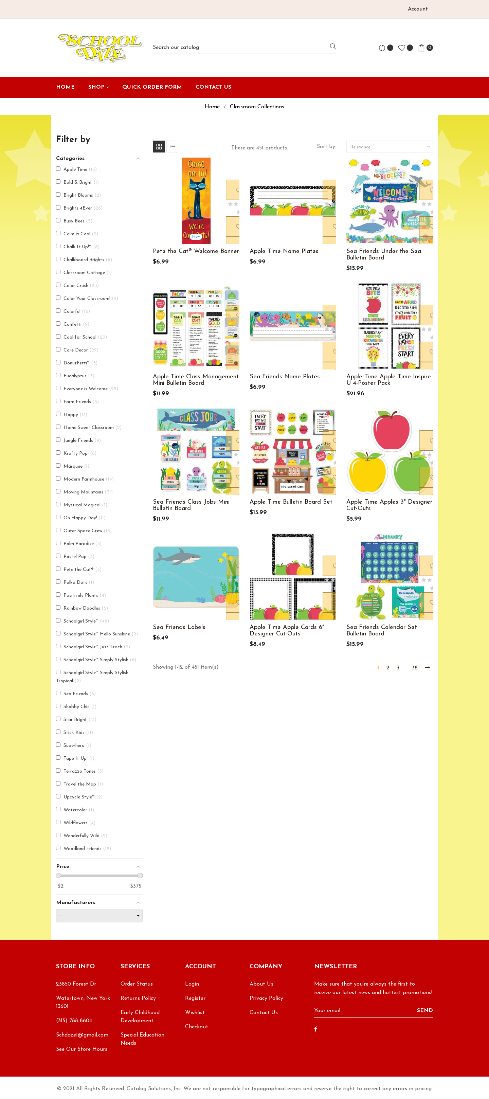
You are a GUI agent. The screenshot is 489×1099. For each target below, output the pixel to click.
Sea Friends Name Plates (285, 377)
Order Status (137, 984)
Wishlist (195, 1012)
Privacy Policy (266, 998)
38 (415, 668)
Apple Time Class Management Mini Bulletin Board (196, 380)
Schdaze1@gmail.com (82, 1035)
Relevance (390, 146)
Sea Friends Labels (179, 627)
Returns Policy (138, 998)
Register (195, 998)
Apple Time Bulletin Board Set (291, 502)
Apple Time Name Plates (284, 251)
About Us (261, 984)
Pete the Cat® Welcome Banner (196, 251)
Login (192, 984)
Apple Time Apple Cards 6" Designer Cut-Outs (287, 630)
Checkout (196, 1027)
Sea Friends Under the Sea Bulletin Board (383, 254)
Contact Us (264, 1012)
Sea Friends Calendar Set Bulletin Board (381, 630)
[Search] (244, 48)
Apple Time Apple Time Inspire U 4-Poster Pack (388, 380)
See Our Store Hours (81, 1049)
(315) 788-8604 (74, 1021)
